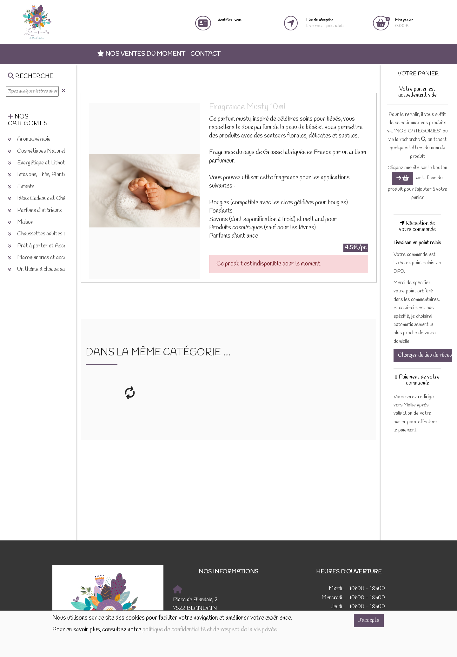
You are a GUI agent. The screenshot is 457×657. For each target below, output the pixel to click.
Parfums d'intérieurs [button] (35, 210)
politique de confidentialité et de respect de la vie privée (209, 630)
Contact (205, 54)
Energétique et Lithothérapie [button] (44, 163)
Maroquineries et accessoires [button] (45, 257)
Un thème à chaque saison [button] (40, 269)
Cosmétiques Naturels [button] (37, 151)
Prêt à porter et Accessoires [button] (45, 246)
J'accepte (368, 620)
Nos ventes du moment (141, 54)
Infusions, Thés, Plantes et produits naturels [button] (60, 174)
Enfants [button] (21, 186)
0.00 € (404, 23)
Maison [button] (20, 222)
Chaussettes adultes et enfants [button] (47, 234)
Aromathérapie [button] (29, 139)
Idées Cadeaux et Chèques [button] (41, 198)
